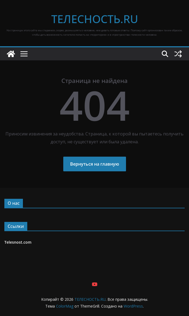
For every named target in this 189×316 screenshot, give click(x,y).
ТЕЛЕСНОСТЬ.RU (94, 18)
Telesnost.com (17, 242)
